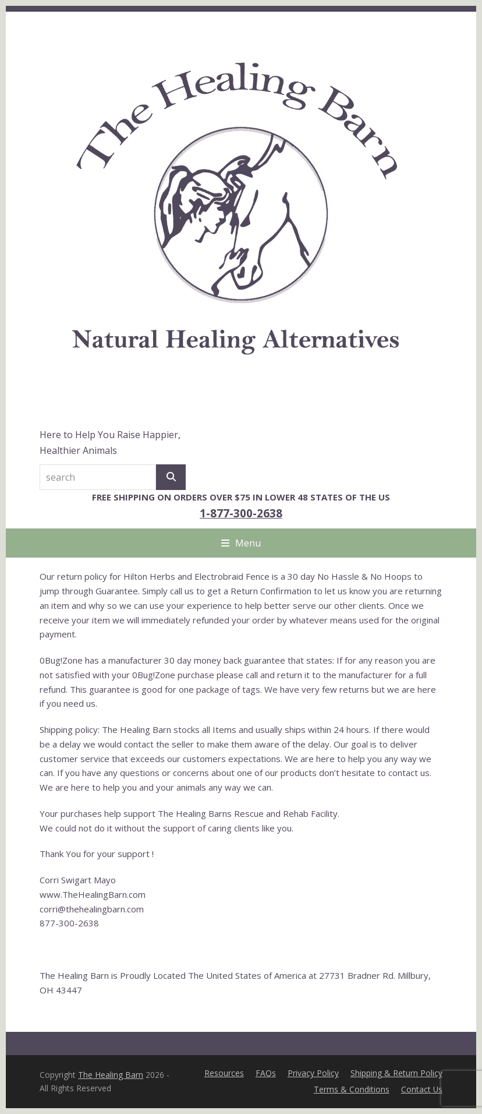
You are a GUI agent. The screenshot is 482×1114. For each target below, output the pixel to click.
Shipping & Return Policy (396, 1072)
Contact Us (421, 1089)
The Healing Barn (110, 1074)
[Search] (171, 477)
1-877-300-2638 (241, 513)
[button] (241, 543)
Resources (224, 1072)
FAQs (266, 1072)
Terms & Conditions (351, 1089)
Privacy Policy (313, 1072)
